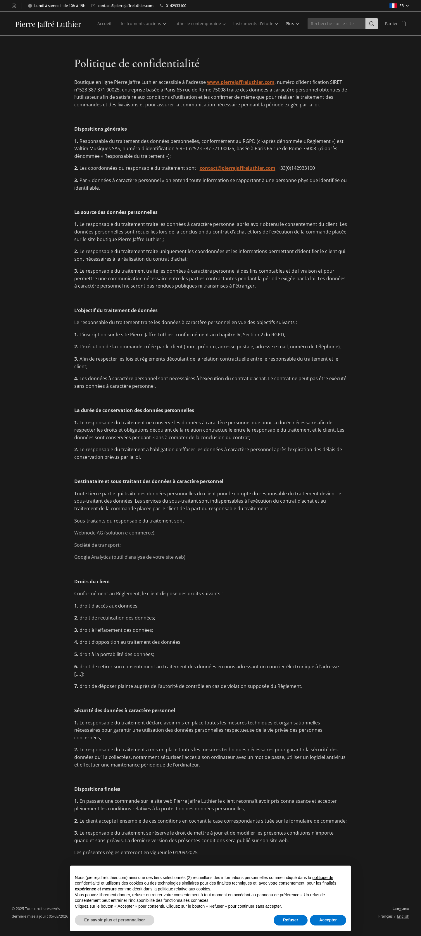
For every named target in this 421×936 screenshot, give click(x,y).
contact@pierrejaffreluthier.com (125, 5)
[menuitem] (154, 23)
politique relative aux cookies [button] (184, 889)
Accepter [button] (328, 920)
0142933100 (176, 5)
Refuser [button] (290, 920)
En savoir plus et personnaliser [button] (114, 920)
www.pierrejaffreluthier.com (241, 82)
